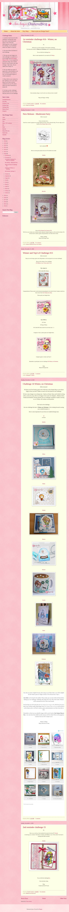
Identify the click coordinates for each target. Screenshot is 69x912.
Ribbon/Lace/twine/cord (30, 893)
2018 (5, 197)
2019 (5, 195)
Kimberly (44, 659)
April (6, 186)
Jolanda (43, 155)
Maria (3, 127)
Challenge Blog (5, 107)
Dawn (44, 630)
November (7, 157)
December (7, 155)
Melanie (43, 569)
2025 (5, 143)
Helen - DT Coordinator (7, 123)
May (6, 184)
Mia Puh (44, 191)
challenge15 (28, 375)
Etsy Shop (26, 31)
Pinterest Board (5, 109)
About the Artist (15, 31)
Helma (43, 454)
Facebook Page (5, 105)
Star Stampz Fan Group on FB (45, 230)
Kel (3, 125)
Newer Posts (24, 898)
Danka (43, 483)
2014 (5, 205)
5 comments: (38, 818)
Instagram (4, 111)
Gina (3, 121)
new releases (38, 244)
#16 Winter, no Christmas (52, 361)
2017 (5, 199)
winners (32, 375)
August (6, 178)
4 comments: (38, 373)
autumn (27, 244)
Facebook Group (5, 103)
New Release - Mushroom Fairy (36, 114)
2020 (5, 153)
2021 (5, 151)
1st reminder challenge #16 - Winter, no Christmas (10, 160)
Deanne (3, 119)
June (6, 182)
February (7, 190)
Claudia (43, 600)
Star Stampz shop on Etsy (45, 124)
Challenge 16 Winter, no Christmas (38, 384)
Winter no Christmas (30, 105)
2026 (5, 141)
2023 (5, 147)
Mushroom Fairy (32, 244)
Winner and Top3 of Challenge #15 (38, 253)
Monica (43, 539)
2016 (5, 201)
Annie (3, 117)
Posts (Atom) (29, 901)
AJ (43, 415)
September (7, 176)
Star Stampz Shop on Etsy (50, 706)
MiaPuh (43, 422)
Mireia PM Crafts (5, 130)
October (7, 173)
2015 (5, 203)
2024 (5, 145)
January (6, 192)
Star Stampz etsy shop (47, 292)
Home (6, 31)
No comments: (43, 103)
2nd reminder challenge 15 (34, 827)
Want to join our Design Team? (40, 31)
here (49, 52)
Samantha (4, 134)
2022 (5, 149)
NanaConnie (4, 132)
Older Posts (63, 898)
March (6, 188)
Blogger (40, 909)
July (6, 180)
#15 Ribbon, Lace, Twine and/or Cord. (44, 263)
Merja (53, 55)
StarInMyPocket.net (6, 99)
